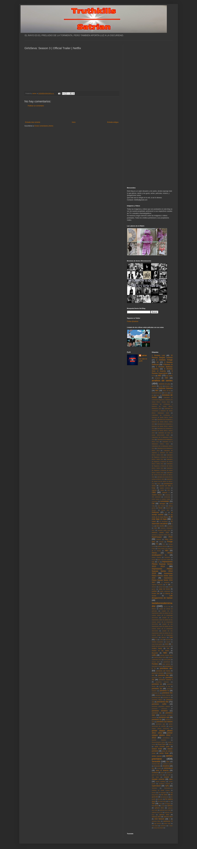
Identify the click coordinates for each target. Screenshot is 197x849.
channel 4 (165, 492)
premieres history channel (162, 695)
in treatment (165, 582)
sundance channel (164, 783)
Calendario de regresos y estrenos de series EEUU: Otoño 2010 (162, 453)
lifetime (154, 608)
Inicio (74, 122)
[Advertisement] (72, 114)
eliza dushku (160, 526)
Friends (161, 541)
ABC (160, 376)
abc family (169, 375)
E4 (166, 512)
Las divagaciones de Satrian (162, 596)
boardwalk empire (157, 393)
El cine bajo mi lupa (162, 518)
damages (162, 503)
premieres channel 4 (165, 679)
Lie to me (167, 606)
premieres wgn (160, 724)
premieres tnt (156, 719)
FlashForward (156, 537)
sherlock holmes (167, 764)
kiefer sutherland (165, 591)
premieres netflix (159, 704)
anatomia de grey (164, 384)
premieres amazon (158, 673)
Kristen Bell (155, 593)
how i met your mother (164, 559)
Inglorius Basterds (157, 584)
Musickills (155, 653)
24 (157, 362)
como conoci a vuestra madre (161, 499)
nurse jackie (167, 659)
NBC (165, 653)
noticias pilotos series (160, 657)
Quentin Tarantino (159, 740)
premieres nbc (163, 702)
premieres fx (164, 691)
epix (155, 528)
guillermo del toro (162, 546)
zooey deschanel (158, 828)
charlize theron (157, 495)
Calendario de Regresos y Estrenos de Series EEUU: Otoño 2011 (162, 457)
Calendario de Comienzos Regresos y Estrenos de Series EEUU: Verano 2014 (162, 400)
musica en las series (160, 650)
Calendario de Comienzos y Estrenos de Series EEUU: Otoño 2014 (162, 417)
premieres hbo (167, 693)
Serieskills (156, 761)
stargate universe (158, 779)
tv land (163, 805)
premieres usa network (165, 722)
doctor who (165, 510)
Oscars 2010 (156, 662)
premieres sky (156, 713)
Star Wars (155, 777)
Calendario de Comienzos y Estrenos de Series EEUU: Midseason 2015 (162, 406)
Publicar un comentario (36, 106)
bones (166, 393)
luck (156, 639)
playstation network (157, 666)
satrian (144, 355)
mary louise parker (157, 644)
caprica (154, 490)
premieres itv (166, 697)
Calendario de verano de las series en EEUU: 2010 (162, 475)
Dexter (161, 508)
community (167, 497)
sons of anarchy (162, 770)
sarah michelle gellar (162, 746)
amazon (157, 378)
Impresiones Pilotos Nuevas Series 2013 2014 (162, 564)
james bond (162, 587)
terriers (154, 792)
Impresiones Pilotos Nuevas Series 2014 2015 (162, 571)
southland (155, 772)
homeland (167, 557)
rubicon (170, 744)
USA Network (159, 819)
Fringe (170, 541)
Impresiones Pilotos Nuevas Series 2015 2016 (162, 576)
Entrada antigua (112, 122)
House (153, 559)
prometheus (166, 737)
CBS (154, 492)
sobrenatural (168, 768)
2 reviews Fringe (164, 360)
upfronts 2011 (159, 808)
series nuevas (157, 756)
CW (153, 503)
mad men (168, 639)
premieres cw (157, 684)
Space (162, 772)
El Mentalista (163, 521)
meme (167, 644)
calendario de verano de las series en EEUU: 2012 (162, 481)
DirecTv (168, 508)
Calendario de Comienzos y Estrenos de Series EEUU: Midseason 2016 (162, 411)
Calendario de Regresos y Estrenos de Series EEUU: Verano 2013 (162, 470)
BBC (157, 390)
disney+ (154, 510)
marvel (168, 642)
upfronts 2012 (164, 814)
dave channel (162, 506)
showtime (166, 766)
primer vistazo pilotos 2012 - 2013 (162, 735)
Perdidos (155, 664)
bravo (157, 395)
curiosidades (164, 501)
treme (160, 803)
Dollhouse (155, 512)
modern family (157, 648)
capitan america (165, 488)
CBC (168, 490)
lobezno (164, 637)
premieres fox (157, 688)
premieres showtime (160, 711)
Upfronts (170, 805)
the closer (164, 794)
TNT (153, 803)
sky (153, 768)
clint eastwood (156, 497)
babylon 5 (168, 386)
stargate (166, 777)
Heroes (154, 553)
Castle (162, 490)
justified (154, 591)
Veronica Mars (156, 821)
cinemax (167, 495)
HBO (166, 551)
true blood (155, 805)
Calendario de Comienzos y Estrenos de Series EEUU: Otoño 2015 (162, 422)
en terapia (170, 526)
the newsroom (164, 797)
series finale (164, 753)
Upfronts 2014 (168, 816)
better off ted (166, 390)
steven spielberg (160, 781)
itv (166, 584)
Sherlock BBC (156, 764)
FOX (171, 537)
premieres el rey (164, 686)
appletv (154, 386)
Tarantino (154, 788)
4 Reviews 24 (167, 364)
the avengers (162, 792)
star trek (168, 775)
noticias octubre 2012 (166, 655)
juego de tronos (164, 589)
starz (170, 779)
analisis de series (162, 380)
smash (159, 768)
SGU (167, 761)
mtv (168, 648)
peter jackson (166, 664)
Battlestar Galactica (166, 388)
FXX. (163, 544)
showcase (157, 766)
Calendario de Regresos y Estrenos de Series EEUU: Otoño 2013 (162, 466)
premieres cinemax (162, 682)
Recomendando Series (158, 742)
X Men (171, 825)
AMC (166, 378)
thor (169, 801)
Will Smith (155, 825)
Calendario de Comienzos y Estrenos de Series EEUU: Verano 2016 (162, 431)
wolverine (163, 825)
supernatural (156, 786)
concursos (155, 501)
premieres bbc (163, 675)
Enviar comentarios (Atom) (44, 126)
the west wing (162, 801)
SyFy (167, 786)
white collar (167, 823)
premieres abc (166, 668)
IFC (158, 562)
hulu (153, 562)
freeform (158, 539)
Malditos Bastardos (157, 642)
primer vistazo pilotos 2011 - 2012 (162, 732)
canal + (159, 483)
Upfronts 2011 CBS (165, 810)
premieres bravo (157, 677)
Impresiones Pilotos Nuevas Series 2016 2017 (162, 580)
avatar (161, 386)
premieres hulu (156, 697)
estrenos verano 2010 (160, 532)
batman (154, 388)
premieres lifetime (157, 699)
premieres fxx (156, 693)
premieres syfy (164, 717)
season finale (157, 749)
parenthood (167, 662)
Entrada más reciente (32, 122)
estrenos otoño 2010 (164, 530)
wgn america (157, 823)
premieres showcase (159, 708)
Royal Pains (162, 744)
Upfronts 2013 (156, 816)
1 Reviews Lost (158, 355)
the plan (160, 799)
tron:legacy (167, 803)
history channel (156, 557)
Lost (171, 637)
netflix (154, 655)
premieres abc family (163, 671)
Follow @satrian (132, 321)
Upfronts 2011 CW (157, 812)
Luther (161, 639)
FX (157, 544)
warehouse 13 (168, 821)
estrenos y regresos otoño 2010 (161, 534)
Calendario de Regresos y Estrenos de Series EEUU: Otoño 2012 (162, 462)
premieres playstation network (161, 706)
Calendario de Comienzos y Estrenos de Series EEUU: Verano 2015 (162, 426)
